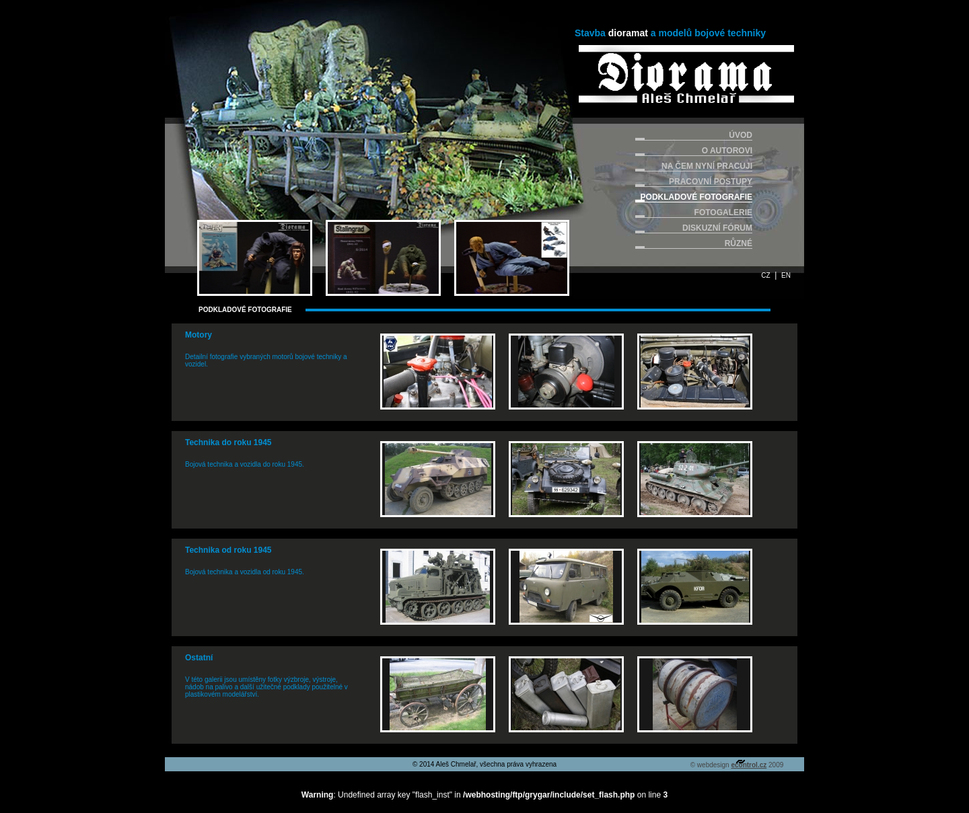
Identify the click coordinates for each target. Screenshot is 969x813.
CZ (765, 275)
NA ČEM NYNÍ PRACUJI (706, 166)
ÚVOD (740, 135)
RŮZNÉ (738, 243)
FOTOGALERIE (723, 212)
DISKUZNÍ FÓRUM (717, 228)
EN (786, 275)
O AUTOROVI (727, 150)
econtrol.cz (748, 765)
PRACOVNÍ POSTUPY (710, 181)
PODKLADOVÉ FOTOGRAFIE (696, 197)
